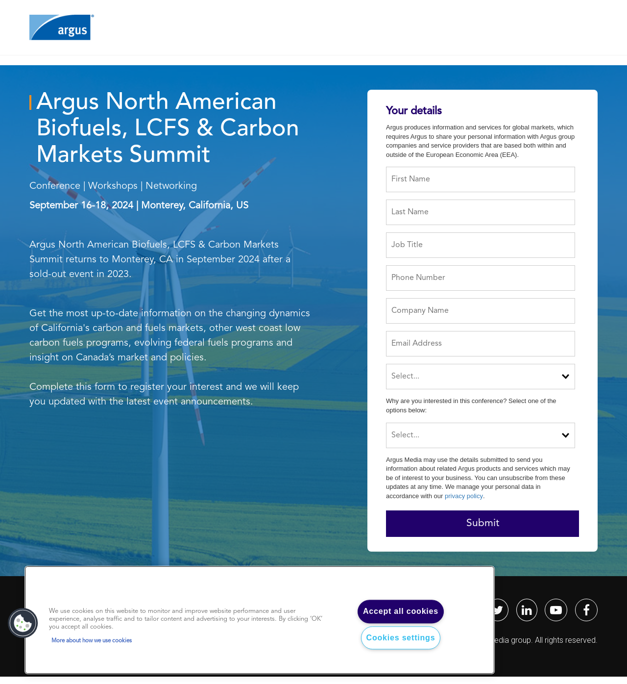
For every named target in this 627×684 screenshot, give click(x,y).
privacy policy (464, 496)
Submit (482, 523)
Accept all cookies (400, 612)
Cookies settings (400, 637)
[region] (259, 620)
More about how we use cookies (91, 641)
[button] (23, 623)
